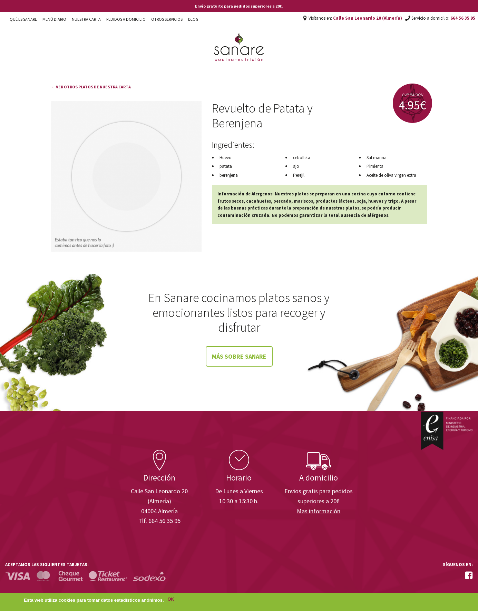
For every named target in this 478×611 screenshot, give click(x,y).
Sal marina (377, 158)
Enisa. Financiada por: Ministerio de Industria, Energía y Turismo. (446, 430)
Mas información (318, 511)
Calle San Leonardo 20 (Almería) (367, 18)
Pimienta (375, 166)
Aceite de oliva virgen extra (391, 175)
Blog (193, 19)
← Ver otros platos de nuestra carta (91, 86)
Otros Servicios (167, 19)
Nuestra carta (86, 19)
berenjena (229, 175)
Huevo (226, 158)
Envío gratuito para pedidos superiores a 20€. (239, 6)
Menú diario (54, 19)
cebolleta (301, 158)
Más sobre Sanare (239, 356)
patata (226, 166)
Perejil (298, 175)
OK (171, 600)
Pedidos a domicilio (126, 19)
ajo (296, 166)
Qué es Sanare (23, 19)
